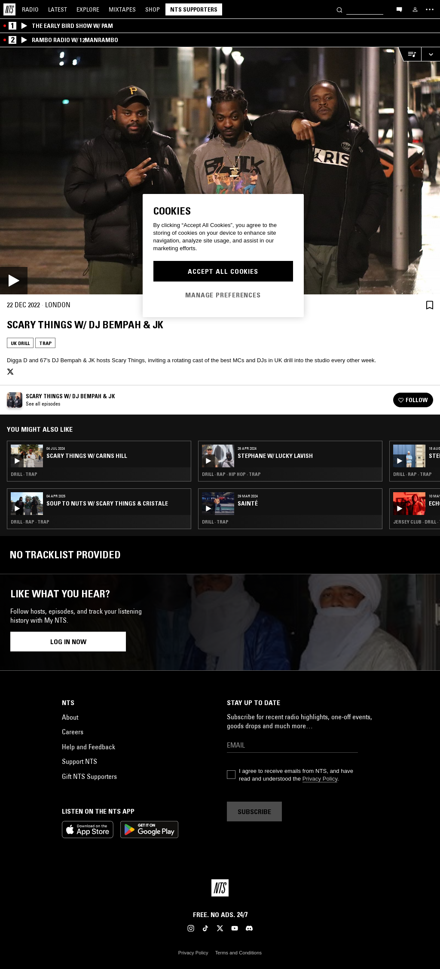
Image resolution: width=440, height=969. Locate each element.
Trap (45, 343)
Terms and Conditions (238, 952)
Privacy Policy (319, 778)
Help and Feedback (88, 746)
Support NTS (79, 761)
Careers (72, 731)
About (70, 717)
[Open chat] (399, 9)
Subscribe (254, 811)
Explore (87, 9)
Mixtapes (122, 9)
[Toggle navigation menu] (430, 9)
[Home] (9, 9)
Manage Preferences (223, 295)
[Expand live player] (430, 54)
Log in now (68, 641)
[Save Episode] (429, 304)
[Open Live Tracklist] (409, 54)
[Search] (339, 9)
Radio (30, 9)
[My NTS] (415, 9)
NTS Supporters (193, 9)
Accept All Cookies (223, 271)
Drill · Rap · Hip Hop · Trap (231, 474)
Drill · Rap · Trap (30, 522)
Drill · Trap (24, 474)
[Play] (220, 170)
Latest (57, 9)
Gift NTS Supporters (89, 776)
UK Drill (20, 343)
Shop (152, 9)
